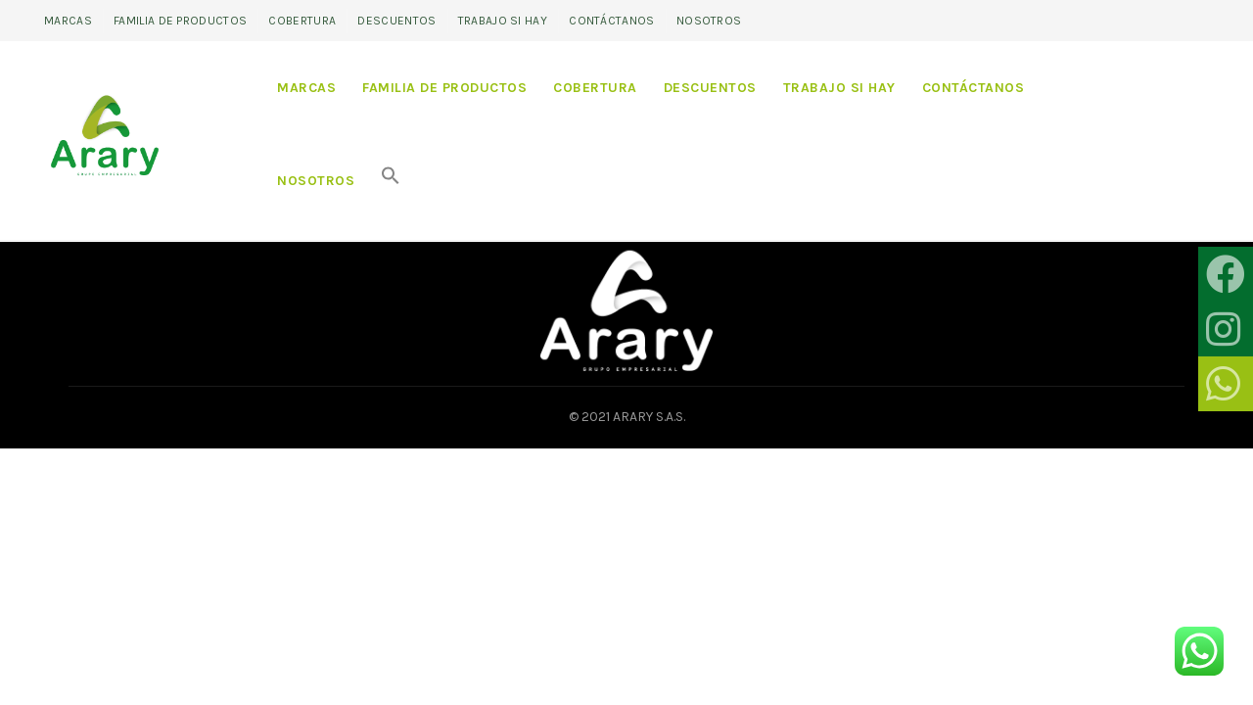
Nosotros (708, 20)
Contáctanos (611, 20)
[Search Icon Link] (390, 180)
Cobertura (302, 20)
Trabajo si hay (502, 20)
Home (104, 214)
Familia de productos (180, 20)
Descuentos (396, 20)
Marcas (68, 20)
